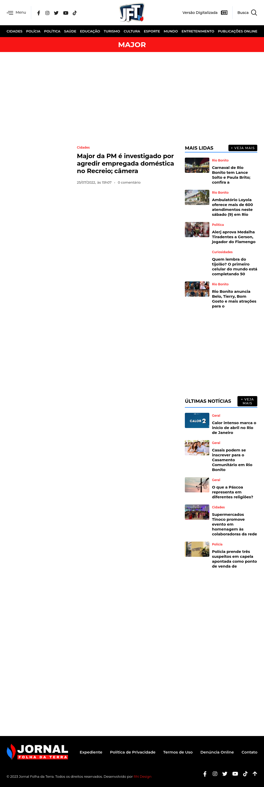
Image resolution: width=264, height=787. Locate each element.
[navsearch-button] (244, 13)
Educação (90, 31)
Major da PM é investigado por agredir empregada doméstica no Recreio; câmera (125, 163)
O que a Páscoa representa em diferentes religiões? (232, 492)
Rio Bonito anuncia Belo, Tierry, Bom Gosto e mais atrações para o (234, 299)
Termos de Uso (178, 752)
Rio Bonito (220, 160)
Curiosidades (222, 252)
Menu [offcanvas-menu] (16, 13)
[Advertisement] (132, 98)
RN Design (143, 776)
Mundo (171, 31)
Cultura (132, 31)
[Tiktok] (243, 773)
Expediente (91, 752)
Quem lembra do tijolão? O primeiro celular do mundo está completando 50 (234, 266)
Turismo (112, 31)
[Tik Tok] (75, 12)
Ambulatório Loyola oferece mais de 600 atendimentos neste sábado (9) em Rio (232, 207)
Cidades (14, 31)
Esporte (152, 31)
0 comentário (129, 182)
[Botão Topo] (253, 773)
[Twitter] (56, 12)
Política (52, 31)
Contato (249, 752)
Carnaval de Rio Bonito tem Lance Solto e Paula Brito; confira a (231, 175)
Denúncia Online (217, 752)
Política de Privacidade (132, 752)
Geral (216, 415)
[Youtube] (233, 773)
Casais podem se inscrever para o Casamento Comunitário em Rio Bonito (232, 460)
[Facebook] (39, 12)
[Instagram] (48, 12)
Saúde (70, 31)
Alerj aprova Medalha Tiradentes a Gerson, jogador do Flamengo (233, 236)
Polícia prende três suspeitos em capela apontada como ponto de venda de (234, 559)
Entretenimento (198, 31)
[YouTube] (65, 12)
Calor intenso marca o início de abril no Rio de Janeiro (234, 427)
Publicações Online (237, 31)
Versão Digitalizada (200, 12)
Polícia (33, 31)
